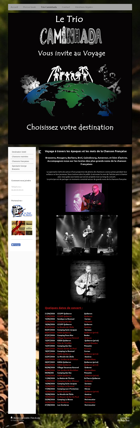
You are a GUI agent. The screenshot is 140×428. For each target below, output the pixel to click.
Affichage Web (123, 420)
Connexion (125, 417)
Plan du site (35, 417)
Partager (16, 245)
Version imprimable (20, 417)
